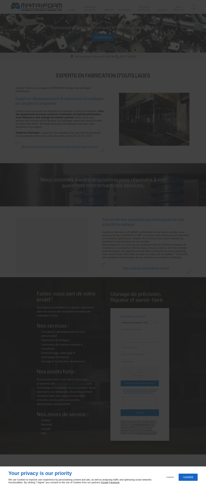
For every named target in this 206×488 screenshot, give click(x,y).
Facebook (114, 482)
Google (104, 482)
